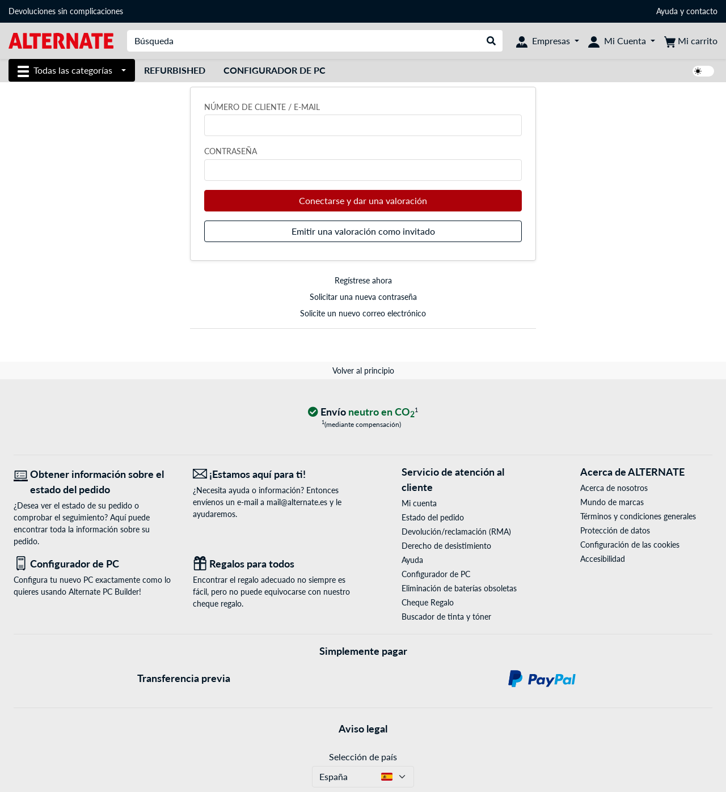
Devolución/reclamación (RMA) (456, 531)
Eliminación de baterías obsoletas (459, 588)
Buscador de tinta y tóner (446, 616)
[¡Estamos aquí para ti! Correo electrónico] (274, 474)
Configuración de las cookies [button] (629, 544)
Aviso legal (363, 728)
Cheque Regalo (428, 602)
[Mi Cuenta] (621, 40)
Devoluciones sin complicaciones (66, 11)
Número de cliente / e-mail (262, 107)
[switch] (703, 71)
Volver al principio (363, 370)
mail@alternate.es (297, 502)
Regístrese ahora (363, 280)
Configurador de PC (274, 70)
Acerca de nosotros (614, 488)
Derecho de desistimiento (446, 545)
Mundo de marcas (612, 502)
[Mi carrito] (690, 40)
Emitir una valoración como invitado (363, 231)
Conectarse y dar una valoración (363, 200)
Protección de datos (615, 530)
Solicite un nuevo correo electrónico (363, 313)
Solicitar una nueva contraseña (363, 297)
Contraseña (230, 151)
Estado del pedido (433, 517)
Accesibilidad (602, 559)
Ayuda (667, 11)
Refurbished (174, 70)
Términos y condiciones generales (638, 516)
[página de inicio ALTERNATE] (61, 40)
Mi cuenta (419, 503)
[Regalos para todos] (274, 563)
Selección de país (363, 756)
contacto (701, 11)
